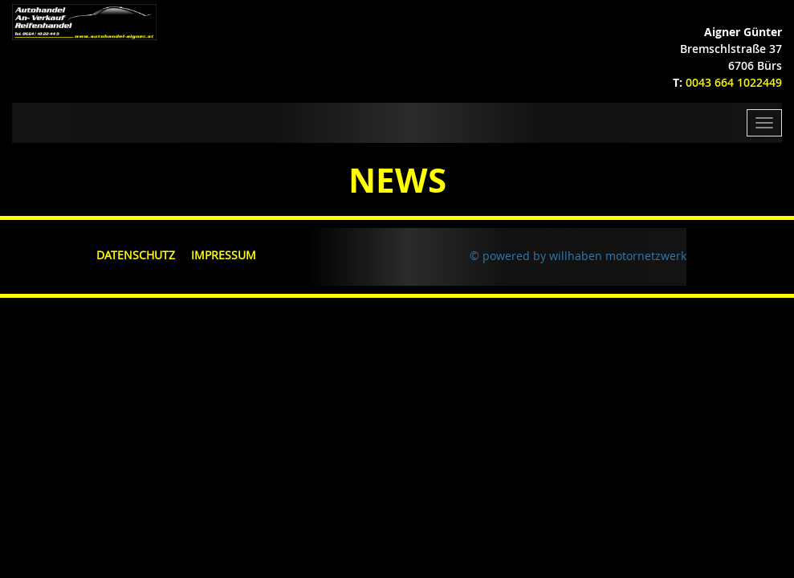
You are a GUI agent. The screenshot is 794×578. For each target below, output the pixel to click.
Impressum (223, 255)
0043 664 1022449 (734, 82)
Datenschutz (135, 255)
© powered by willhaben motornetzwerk (578, 255)
